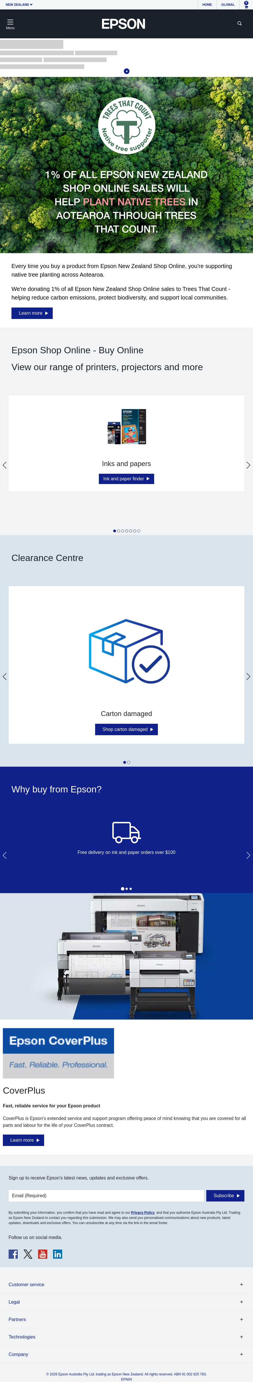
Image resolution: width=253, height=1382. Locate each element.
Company (18, 1354)
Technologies (22, 1337)
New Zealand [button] (17, 4)
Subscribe (224, 1195)
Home (207, 4)
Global (228, 4)
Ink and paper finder (124, 478)
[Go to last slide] (4, 465)
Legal (14, 1302)
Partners (17, 1319)
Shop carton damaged (125, 729)
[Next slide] (248, 465)
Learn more (30, 313)
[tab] (114, 531)
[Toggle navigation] (10, 23)
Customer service (26, 1284)
